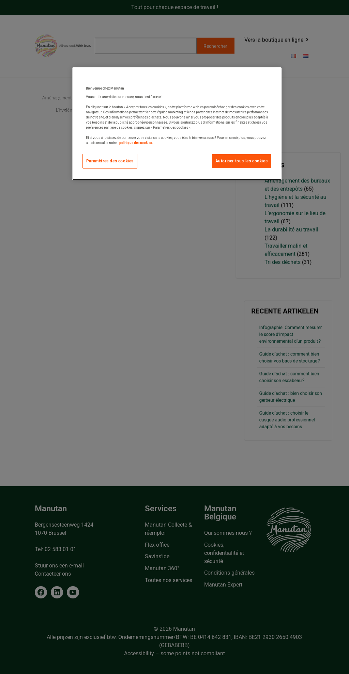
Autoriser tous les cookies (241, 161)
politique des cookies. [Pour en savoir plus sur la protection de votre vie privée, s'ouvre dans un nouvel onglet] (136, 143)
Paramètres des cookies (110, 161)
